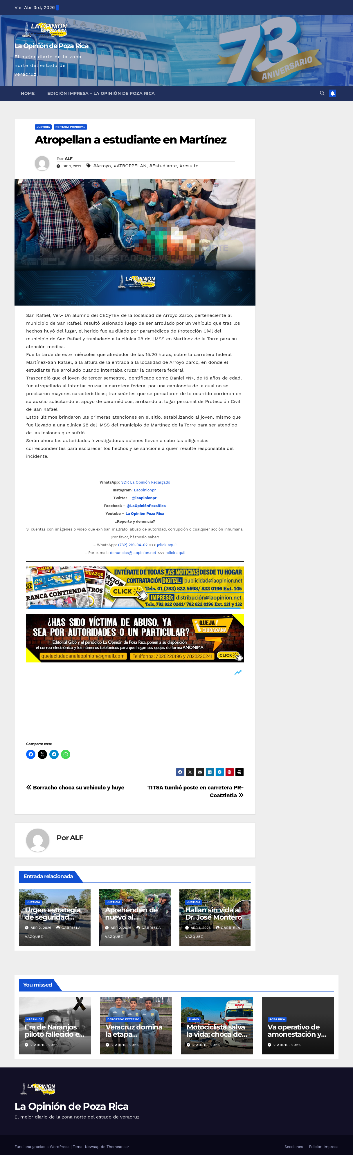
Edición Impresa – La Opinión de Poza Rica (101, 93)
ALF (68, 158)
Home (28, 93)
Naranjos (34, 1019)
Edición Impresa (323, 1147)
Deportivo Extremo (123, 1019)
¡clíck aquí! (166, 545)
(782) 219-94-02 (132, 545)
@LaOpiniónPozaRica (146, 506)
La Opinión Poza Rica (144, 513)
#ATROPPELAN (130, 165)
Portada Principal (70, 126)
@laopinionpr (144, 498)
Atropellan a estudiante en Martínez (130, 139)
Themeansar (118, 1147)
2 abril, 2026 (44, 1045)
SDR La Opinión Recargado (145, 482)
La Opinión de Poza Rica (51, 46)
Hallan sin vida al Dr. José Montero (213, 913)
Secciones (293, 1147)
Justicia (43, 126)
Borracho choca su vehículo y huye (75, 787)
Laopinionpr (145, 490)
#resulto (189, 165)
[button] (322, 93)
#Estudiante (163, 165)
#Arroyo (102, 165)
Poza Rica (277, 1019)
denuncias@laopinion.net (133, 553)
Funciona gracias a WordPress (43, 1147)
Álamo (193, 1019)
